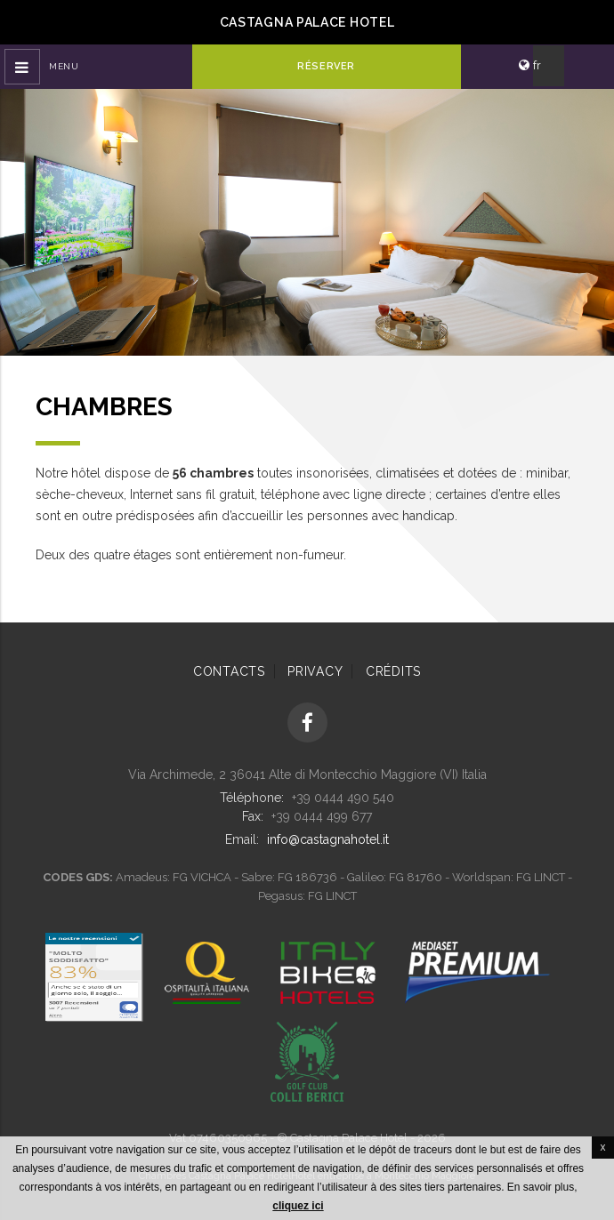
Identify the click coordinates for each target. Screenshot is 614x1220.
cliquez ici (297, 1206)
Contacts (229, 671)
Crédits (393, 671)
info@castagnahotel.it (328, 839)
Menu (63, 66)
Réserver (325, 66)
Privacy (315, 671)
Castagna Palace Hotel (307, 22)
